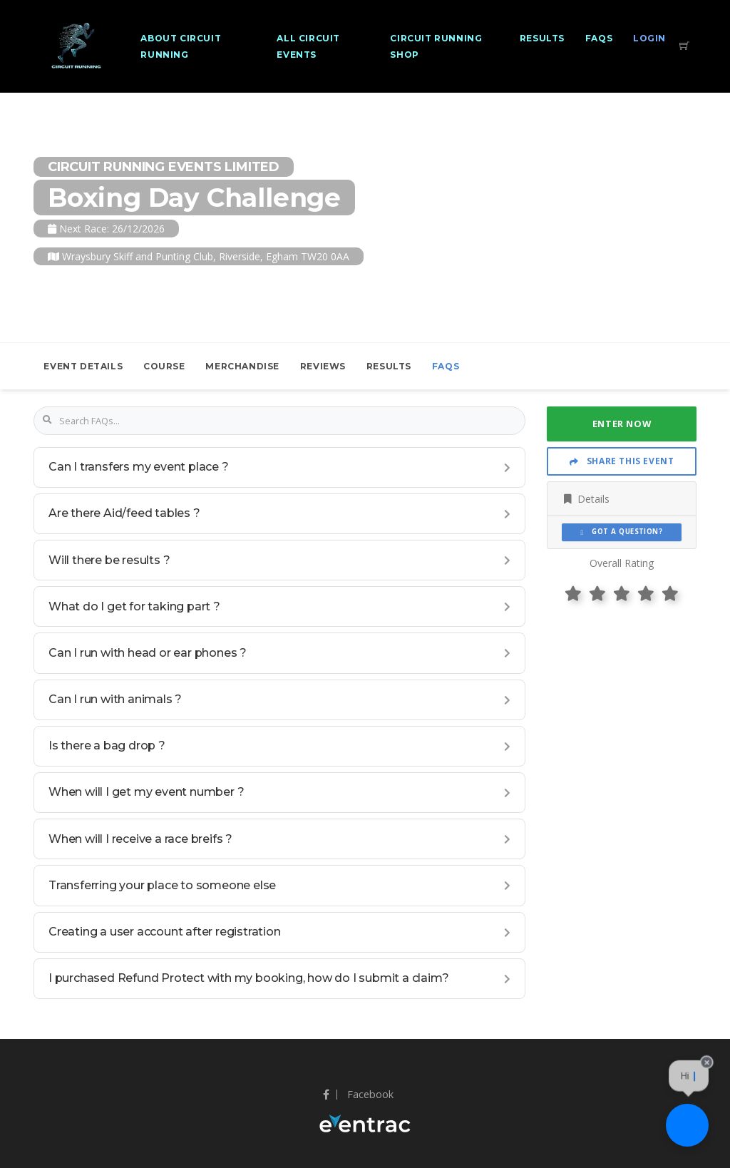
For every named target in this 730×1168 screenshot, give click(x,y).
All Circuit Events (308, 46)
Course (164, 366)
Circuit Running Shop (436, 46)
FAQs (598, 38)
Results (542, 38)
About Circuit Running (180, 46)
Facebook (358, 1094)
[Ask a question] (687, 1125)
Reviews (323, 366)
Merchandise (242, 366)
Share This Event (622, 461)
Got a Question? (622, 531)
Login (649, 38)
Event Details (83, 366)
